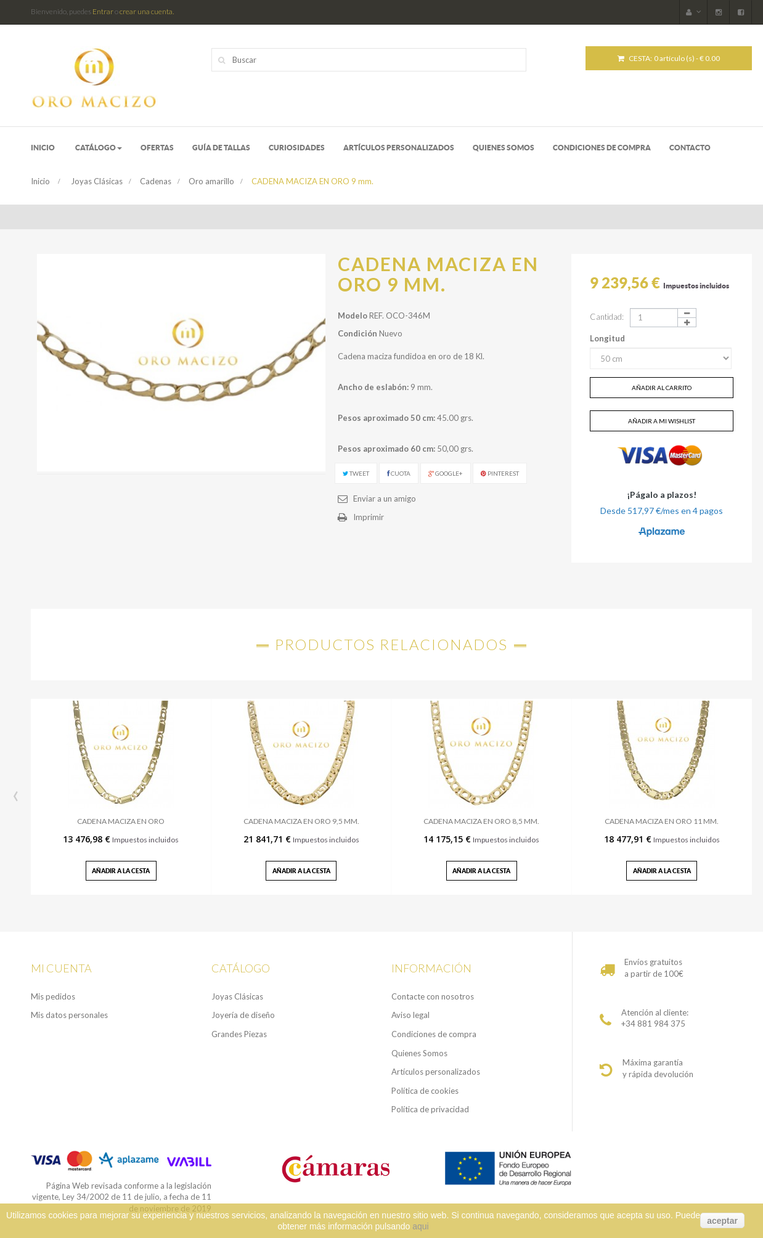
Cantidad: (607, 317)
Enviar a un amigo (384, 498)
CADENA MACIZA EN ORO (121, 821)
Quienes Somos (419, 1053)
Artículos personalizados (435, 1072)
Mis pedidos (53, 996)
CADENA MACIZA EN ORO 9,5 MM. (301, 821)
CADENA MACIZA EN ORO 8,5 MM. (481, 821)
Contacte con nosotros (432, 996)
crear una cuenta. (147, 11)
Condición (357, 333)
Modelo (352, 315)
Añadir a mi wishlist (661, 421)
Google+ (445, 473)
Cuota (398, 473)
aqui (420, 1226)
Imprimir (368, 517)
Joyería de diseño (243, 1015)
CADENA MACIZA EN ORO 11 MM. (662, 821)
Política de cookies (425, 1091)
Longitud (608, 338)
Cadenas (155, 181)
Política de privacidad (430, 1109)
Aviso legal (410, 1015)
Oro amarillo (211, 181)
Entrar (102, 11)
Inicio (40, 181)
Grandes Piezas (239, 1034)
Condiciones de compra (433, 1034)
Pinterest (500, 473)
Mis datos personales (69, 1015)
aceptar (722, 1221)
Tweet (356, 473)
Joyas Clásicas (97, 181)
